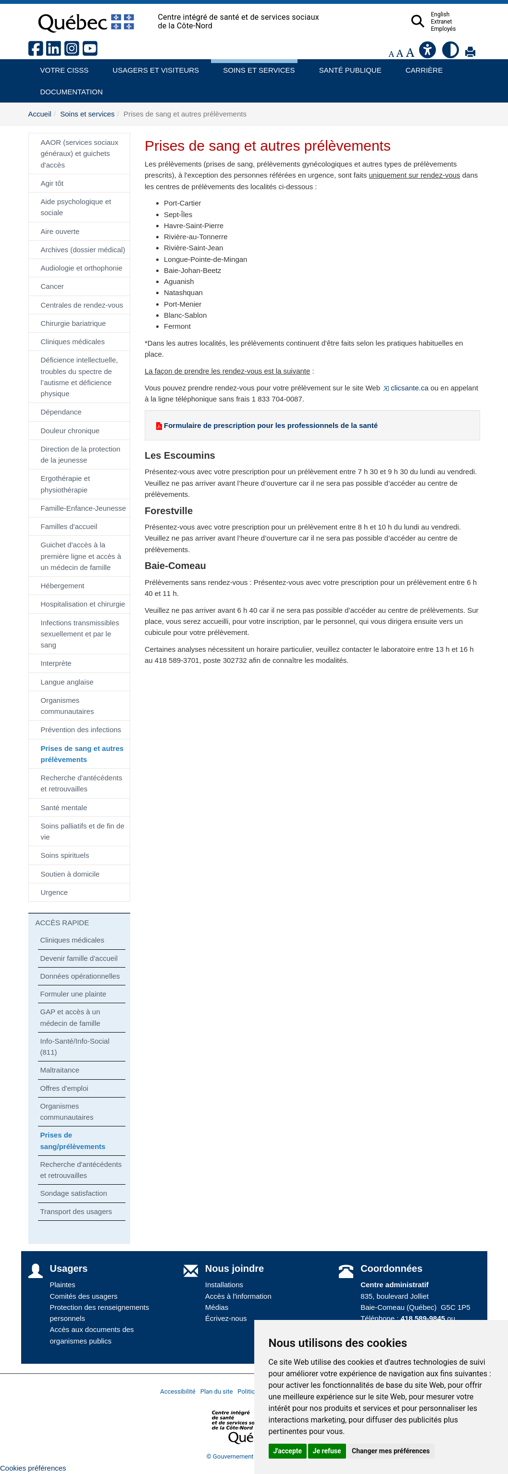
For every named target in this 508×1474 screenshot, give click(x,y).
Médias (216, 1307)
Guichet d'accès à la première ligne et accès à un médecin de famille (81, 556)
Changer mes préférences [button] (391, 1451)
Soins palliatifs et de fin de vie (82, 831)
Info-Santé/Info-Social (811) (75, 1046)
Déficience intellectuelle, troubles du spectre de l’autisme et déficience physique (79, 377)
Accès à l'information (238, 1296)
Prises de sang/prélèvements (73, 1140)
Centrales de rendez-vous (82, 305)
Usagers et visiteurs (150, 66)
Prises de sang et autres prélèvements (82, 753)
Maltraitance (60, 1070)
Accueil (39, 114)
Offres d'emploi (64, 1088)
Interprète (56, 663)
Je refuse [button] (327, 1451)
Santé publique (346, 66)
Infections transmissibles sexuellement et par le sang (80, 634)
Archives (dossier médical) (83, 250)
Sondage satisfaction (73, 1193)
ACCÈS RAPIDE (62, 922)
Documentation (67, 88)
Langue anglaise (67, 682)
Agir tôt (52, 183)
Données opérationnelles (80, 976)
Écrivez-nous (226, 1318)
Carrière (421, 66)
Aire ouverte (60, 231)
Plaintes (62, 1284)
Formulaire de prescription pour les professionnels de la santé (266, 425)
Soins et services (254, 66)
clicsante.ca (405, 388)
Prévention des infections (81, 729)
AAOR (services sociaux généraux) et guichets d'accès (80, 153)
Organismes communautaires (67, 705)
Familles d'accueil (69, 526)
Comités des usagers (84, 1296)
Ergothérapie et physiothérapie (65, 483)
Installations (224, 1284)
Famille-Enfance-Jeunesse (83, 508)
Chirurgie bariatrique (73, 323)
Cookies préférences (33, 1468)
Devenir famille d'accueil (79, 958)
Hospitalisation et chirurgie (83, 604)
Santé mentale (64, 807)
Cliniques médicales (73, 341)
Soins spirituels (65, 855)
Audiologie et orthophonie (82, 268)
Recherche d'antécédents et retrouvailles (82, 783)
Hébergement (63, 586)
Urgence (54, 892)
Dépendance (61, 412)
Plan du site (216, 1391)
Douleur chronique (70, 431)
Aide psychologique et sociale (76, 207)
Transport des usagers (76, 1211)
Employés (462, 29)
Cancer (52, 286)
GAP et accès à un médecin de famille (70, 1017)
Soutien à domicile (70, 874)
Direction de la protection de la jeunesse (81, 454)
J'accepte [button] (287, 1451)
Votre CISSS (61, 66)
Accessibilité (178, 1391)
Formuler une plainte (73, 994)
